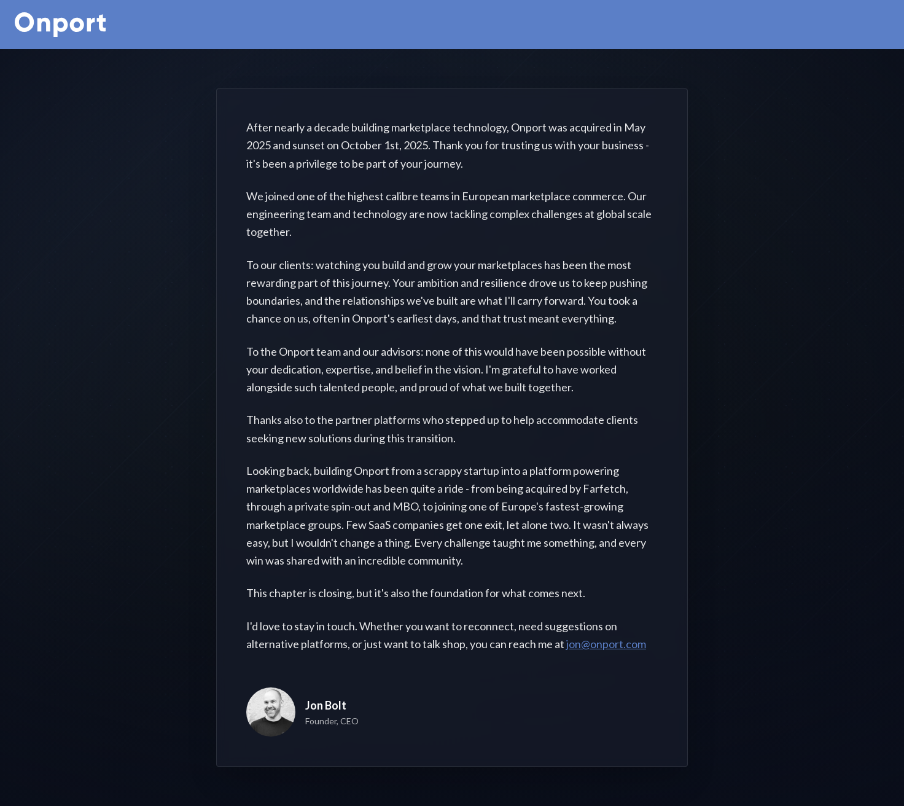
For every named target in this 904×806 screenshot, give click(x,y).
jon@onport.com (606, 644)
